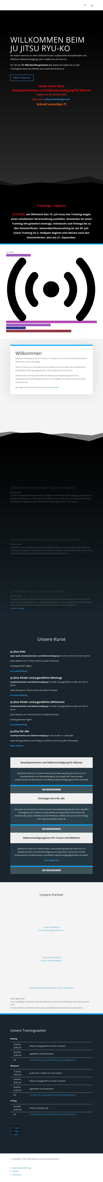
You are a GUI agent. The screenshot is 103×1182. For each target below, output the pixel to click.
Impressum (17, 1174)
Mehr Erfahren (22, 77)
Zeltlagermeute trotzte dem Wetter (37, 591)
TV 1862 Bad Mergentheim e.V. (51, 930)
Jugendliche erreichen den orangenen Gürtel (44, 539)
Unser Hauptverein (51, 927)
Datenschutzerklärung (21, 1168)
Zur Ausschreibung (18, 671)
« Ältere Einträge (17, 608)
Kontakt (15, 1171)
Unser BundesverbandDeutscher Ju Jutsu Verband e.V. (51, 988)
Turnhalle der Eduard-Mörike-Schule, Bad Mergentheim (53, 1060)
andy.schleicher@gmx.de (57, 99)
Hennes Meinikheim (51, 387)
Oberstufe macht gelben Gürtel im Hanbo (42, 487)
